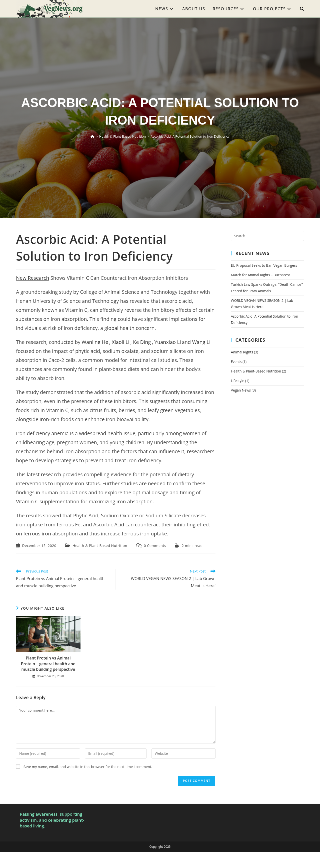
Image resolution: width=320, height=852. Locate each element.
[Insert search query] (267, 236)
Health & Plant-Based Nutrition (99, 545)
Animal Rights (242, 352)
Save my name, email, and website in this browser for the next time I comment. (88, 766)
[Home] (92, 136)
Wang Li (201, 342)
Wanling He (95, 342)
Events (236, 361)
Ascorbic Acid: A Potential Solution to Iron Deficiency (190, 136)
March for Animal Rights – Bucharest (260, 274)
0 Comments (155, 545)
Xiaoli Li (121, 342)
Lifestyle (237, 380)
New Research (32, 277)
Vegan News (241, 390)
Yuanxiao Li (167, 342)
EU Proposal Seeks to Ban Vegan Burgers (264, 265)
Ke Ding (142, 342)
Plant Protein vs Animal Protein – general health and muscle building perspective (48, 663)
